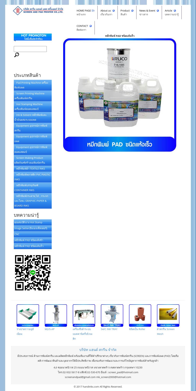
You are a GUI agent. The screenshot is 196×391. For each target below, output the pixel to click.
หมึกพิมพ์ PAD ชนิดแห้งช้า (28, 240)
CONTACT (84, 28)
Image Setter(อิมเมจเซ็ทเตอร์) (30, 228)
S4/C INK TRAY (112, 317)
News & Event (149, 12)
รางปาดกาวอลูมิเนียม (28, 320)
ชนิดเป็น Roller (140, 317)
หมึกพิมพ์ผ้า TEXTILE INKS (29, 168)
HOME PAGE (86, 12)
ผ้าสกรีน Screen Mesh (168, 320)
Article (172, 12)
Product (127, 12)
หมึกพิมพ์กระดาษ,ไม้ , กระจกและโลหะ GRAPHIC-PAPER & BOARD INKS (31, 200)
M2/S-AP (56, 317)
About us (107, 12)
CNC (16, 234)
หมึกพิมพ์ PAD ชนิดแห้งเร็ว (28, 246)
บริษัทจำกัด (98, 349)
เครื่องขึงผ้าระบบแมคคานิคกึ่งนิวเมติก (84, 322)
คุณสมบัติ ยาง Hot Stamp (28, 222)
